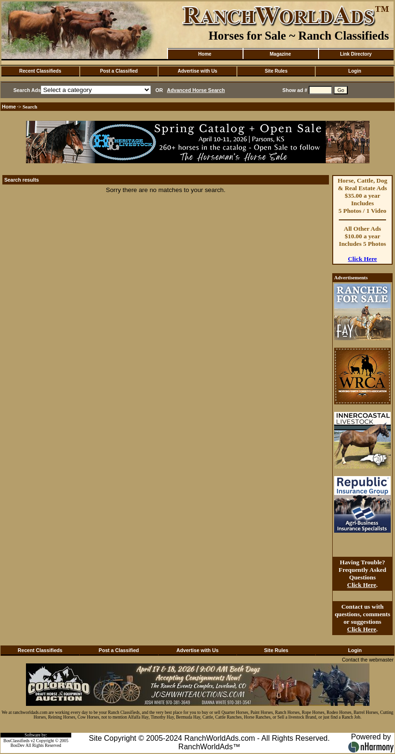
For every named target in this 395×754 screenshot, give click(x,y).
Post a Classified (119, 71)
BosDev (17, 745)
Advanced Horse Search (196, 90)
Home (204, 54)
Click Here (362, 258)
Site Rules (276, 71)
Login (354, 71)
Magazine (280, 54)
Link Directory (355, 54)
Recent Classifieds (40, 71)
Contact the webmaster (368, 659)
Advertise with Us (198, 71)
